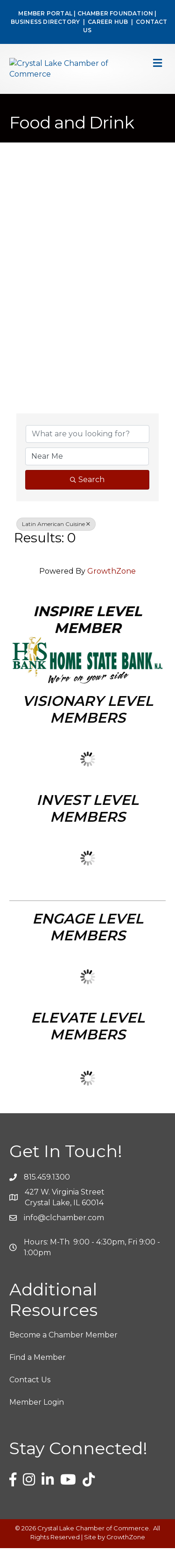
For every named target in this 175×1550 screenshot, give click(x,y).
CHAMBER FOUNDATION (115, 13)
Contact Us (29, 1381)
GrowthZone (111, 572)
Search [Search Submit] (87, 480)
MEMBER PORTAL (45, 13)
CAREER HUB (108, 21)
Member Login (36, 1404)
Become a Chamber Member (63, 1336)
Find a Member (37, 1359)
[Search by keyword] (87, 435)
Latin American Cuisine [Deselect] (56, 525)
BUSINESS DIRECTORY (44, 21)
